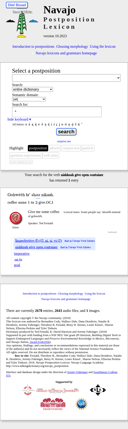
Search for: (20, 104)
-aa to (18, 259)
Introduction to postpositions (34, 46)
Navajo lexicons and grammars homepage (64, 53)
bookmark (112, 232)
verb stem (51, 155)
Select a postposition (36, 70)
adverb (55, 148)
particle (87, 148)
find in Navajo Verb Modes (80, 241)
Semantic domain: (25, 95)
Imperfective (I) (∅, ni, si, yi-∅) (38, 240)
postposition (38, 148)
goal (17, 265)
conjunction (71, 148)
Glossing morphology (72, 46)
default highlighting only (21, 162)
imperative (21, 253)
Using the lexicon (103, 46)
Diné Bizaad (17, 5)
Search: (17, 85)
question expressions (25, 155)
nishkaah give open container (36, 247)
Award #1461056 (40, 342)
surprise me (64, 141)
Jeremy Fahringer (77, 372)
